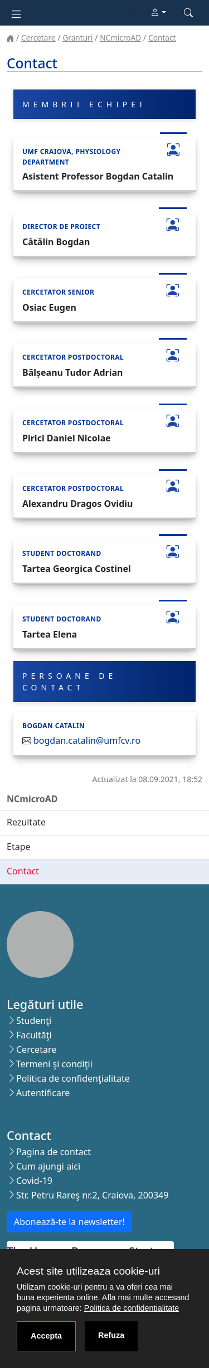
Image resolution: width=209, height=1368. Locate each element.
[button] (158, 12)
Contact (162, 37)
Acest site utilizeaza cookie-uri (88, 1271)
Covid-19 (34, 1181)
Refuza (111, 1335)
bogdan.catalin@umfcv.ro (86, 740)
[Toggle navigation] (16, 13)
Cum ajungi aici (48, 1166)
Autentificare (43, 1093)
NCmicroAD (120, 37)
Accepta (46, 1335)
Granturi (77, 37)
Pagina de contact (53, 1152)
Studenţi (33, 1020)
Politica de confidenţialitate (73, 1078)
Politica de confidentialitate (131, 1308)
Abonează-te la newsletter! (69, 1222)
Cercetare (38, 37)
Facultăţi (34, 1035)
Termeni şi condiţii (54, 1064)
